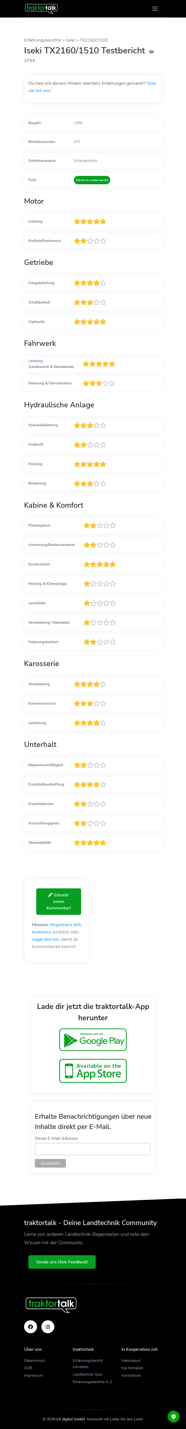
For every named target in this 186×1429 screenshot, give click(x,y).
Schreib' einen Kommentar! (58, 901)
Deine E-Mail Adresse (56, 1138)
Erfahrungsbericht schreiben (88, 1364)
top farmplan (132, 1367)
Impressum (33, 1375)
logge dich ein (45, 939)
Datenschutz (34, 1360)
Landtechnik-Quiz (87, 1374)
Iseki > (73, 40)
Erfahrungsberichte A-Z (92, 1381)
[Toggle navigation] (155, 8)
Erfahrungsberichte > (45, 40)
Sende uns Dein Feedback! (62, 1262)
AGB (28, 1367)
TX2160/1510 (94, 40)
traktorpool (130, 1360)
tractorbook (131, 1375)
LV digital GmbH (71, 1419)
